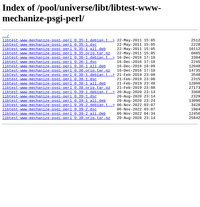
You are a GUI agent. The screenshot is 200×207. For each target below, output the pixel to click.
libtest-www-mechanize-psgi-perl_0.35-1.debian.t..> (58, 41)
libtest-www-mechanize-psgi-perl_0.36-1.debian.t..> (58, 62)
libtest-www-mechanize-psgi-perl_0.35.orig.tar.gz (56, 57)
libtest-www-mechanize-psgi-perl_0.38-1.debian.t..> (58, 83)
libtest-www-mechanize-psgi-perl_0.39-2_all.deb (54, 129)
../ (5, 36)
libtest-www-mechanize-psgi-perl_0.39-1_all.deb (54, 114)
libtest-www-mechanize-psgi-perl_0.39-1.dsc (49, 109)
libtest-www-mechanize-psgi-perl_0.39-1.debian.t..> (58, 103)
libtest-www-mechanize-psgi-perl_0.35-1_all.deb (54, 52)
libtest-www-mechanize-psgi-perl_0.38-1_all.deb (54, 93)
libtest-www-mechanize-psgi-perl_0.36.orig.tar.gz (56, 77)
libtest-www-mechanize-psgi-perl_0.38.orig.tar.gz (56, 98)
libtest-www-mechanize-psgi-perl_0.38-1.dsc (49, 88)
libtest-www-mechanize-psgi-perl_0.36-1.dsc (49, 67)
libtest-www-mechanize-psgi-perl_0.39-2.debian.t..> (58, 119)
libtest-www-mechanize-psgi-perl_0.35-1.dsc (49, 46)
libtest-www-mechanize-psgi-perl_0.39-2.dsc (49, 124)
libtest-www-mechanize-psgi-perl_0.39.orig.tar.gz (56, 134)
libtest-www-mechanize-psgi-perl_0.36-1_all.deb (54, 72)
